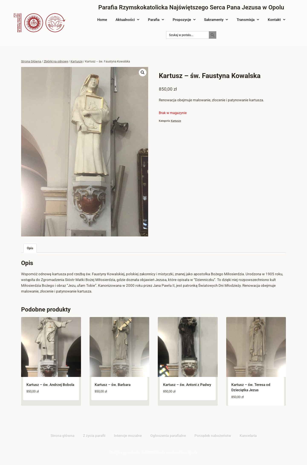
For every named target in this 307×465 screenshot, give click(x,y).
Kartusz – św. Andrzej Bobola (50, 384)
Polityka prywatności (125, 453)
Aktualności (127, 19)
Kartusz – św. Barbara (112, 384)
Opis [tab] (30, 248)
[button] (142, 72)
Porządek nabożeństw (212, 435)
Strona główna (62, 435)
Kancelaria (248, 435)
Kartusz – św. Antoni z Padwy (187, 384)
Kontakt (276, 19)
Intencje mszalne (128, 435)
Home (102, 19)
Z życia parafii (94, 435)
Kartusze (176, 120)
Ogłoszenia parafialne (168, 435)
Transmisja (248, 19)
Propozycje (184, 19)
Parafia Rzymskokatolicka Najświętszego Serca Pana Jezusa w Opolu (191, 7)
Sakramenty (216, 19)
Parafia (156, 19)
